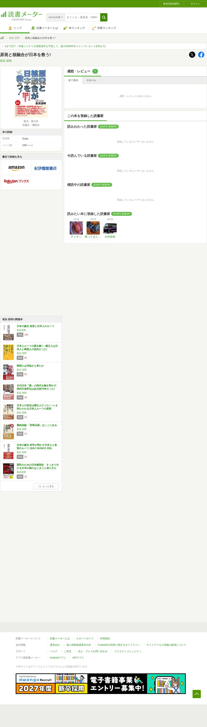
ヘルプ (53, 651)
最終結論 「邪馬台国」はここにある (37, 425)
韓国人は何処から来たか (30, 365)
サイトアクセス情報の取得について (166, 645)
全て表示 (73, 80)
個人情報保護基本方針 (78, 645)
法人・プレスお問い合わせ (93, 651)
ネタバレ (91, 80)
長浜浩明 (21, 330)
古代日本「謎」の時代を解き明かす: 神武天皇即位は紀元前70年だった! (37, 387)
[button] (103, 17)
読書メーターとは (60, 638)
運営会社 (55, 645)
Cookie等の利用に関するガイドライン (119, 645)
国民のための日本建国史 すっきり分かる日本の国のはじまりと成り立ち (38, 466)
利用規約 (105, 638)
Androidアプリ (58, 657)
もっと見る (46, 486)
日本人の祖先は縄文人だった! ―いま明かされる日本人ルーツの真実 (37, 407)
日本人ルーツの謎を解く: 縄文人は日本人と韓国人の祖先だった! (37, 348)
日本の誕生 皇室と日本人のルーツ (35, 326)
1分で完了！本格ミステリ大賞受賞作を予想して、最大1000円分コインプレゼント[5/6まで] (55, 46)
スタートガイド (85, 638)
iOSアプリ (78, 657)
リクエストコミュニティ (127, 651)
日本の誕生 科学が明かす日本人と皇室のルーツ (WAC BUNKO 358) (37, 447)
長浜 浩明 (14, 38)
